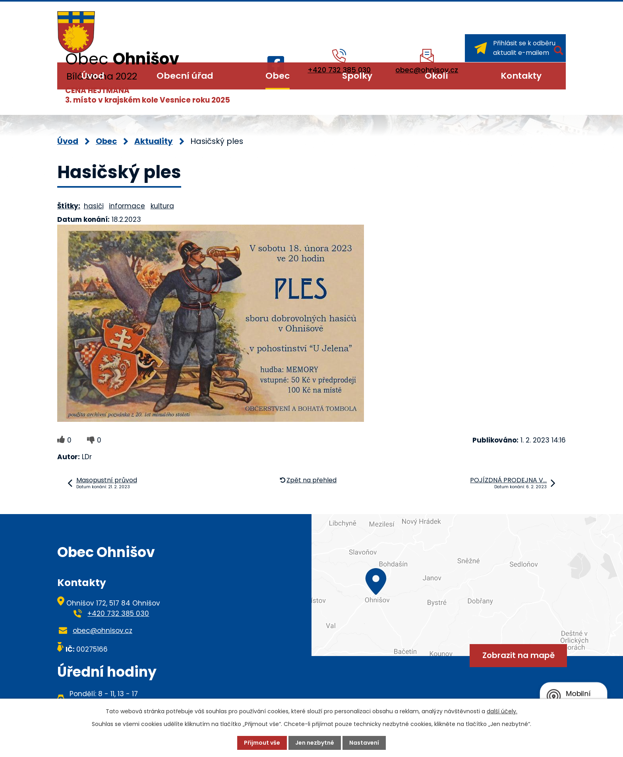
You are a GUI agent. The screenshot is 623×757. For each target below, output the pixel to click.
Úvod (92, 76)
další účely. (502, 711)
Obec (277, 76)
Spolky (357, 76)
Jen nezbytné (314, 743)
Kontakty (521, 76)
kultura (162, 206)
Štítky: (68, 206)
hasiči (94, 206)
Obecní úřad (185, 76)
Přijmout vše (262, 743)
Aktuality (153, 141)
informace (127, 206)
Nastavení (364, 743)
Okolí (436, 76)
